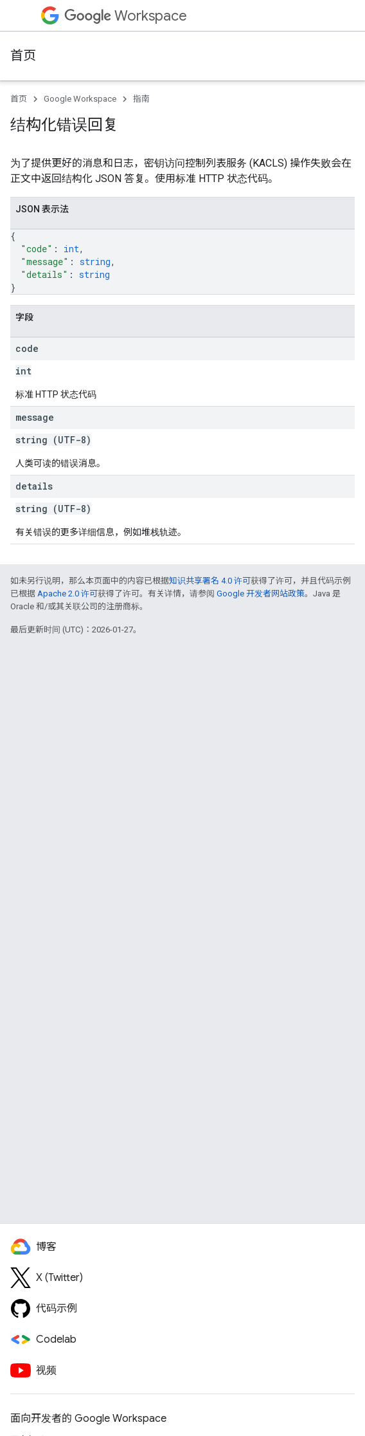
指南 (141, 99)
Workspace (125, 15)
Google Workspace (80, 99)
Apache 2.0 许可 (67, 593)
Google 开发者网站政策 (261, 593)
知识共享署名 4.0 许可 (210, 580)
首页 (23, 56)
